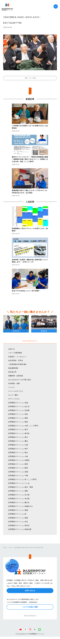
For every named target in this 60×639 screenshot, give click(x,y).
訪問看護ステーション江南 (18, 445)
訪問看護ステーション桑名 (18, 441)
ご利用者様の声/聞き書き (17, 364)
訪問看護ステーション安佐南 (19, 410)
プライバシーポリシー (30, 615)
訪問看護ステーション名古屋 (19, 498)
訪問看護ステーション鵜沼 (18, 422)
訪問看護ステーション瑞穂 (18, 510)
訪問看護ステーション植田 (18, 418)
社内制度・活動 (14, 383)
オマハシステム (14, 399)
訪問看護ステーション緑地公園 (19, 529)
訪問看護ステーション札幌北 (19, 460)
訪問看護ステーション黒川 (18, 437)
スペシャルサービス (15, 391)
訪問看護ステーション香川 (18, 429)
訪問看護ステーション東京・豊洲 (20, 487)
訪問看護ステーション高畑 (18, 472)
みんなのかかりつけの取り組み (19, 379)
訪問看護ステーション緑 (17, 514)
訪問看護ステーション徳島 (18, 491)
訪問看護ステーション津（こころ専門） (23, 479)
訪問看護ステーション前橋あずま (20, 506)
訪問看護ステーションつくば (19, 483)
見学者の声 (12, 372)
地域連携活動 (13, 368)
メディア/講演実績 (15, 353)
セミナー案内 (13, 395)
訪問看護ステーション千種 (18, 475)
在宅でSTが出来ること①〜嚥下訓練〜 (26, 291)
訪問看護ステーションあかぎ (19, 406)
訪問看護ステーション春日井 (19, 433)
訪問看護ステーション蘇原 (18, 468)
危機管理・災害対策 (15, 376)
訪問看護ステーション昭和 (18, 464)
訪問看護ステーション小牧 (18, 456)
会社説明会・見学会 (15, 360)
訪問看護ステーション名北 (18, 521)
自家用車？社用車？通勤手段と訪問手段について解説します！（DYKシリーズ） (30, 261)
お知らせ (11, 349)
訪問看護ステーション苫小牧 (19, 495)
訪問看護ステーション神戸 (18, 449)
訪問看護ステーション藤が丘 (19, 502)
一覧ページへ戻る (30, 78)
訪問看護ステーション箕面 (18, 518)
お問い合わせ (30, 590)
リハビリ (11, 387)
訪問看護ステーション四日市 (19, 525)
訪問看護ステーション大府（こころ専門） (23, 426)
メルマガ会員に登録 (30, 607)
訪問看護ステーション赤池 (18, 403)
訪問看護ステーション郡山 (18, 452)
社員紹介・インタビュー (17, 356)
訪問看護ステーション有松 (18, 414)
